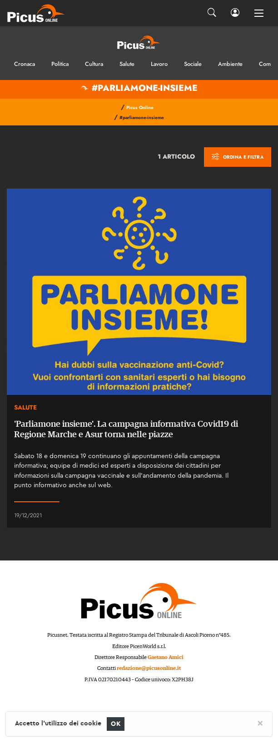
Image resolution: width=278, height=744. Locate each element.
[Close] (260, 723)
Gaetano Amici (166, 657)
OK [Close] (115, 723)
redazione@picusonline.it (149, 668)
